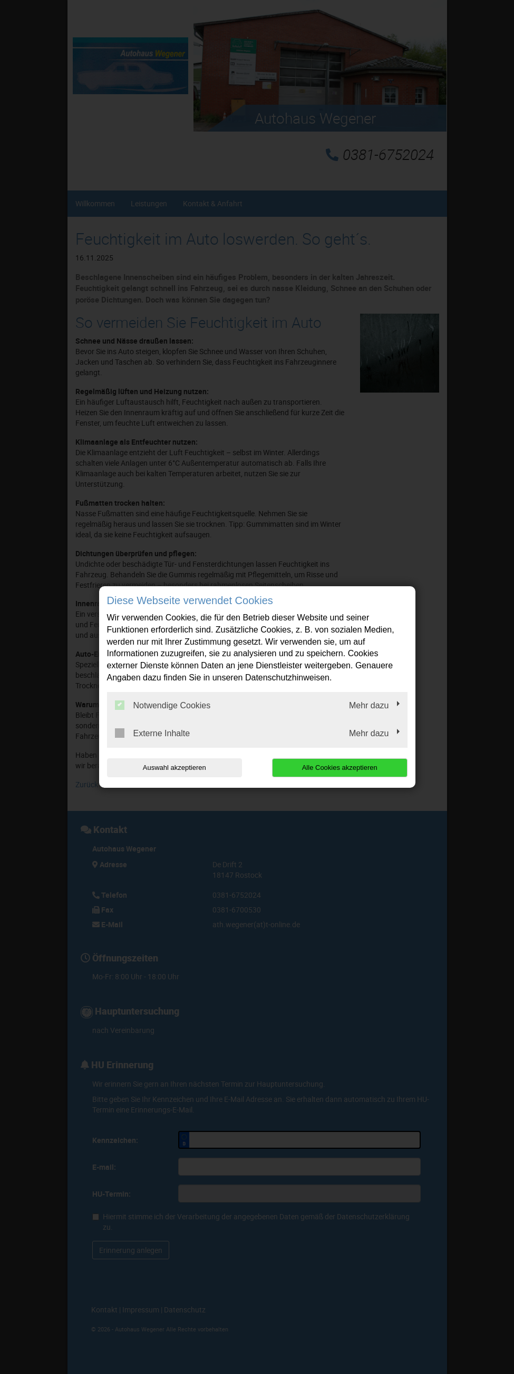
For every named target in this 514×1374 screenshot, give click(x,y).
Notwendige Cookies (163, 705)
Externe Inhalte (152, 733)
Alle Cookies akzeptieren (339, 767)
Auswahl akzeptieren (174, 767)
